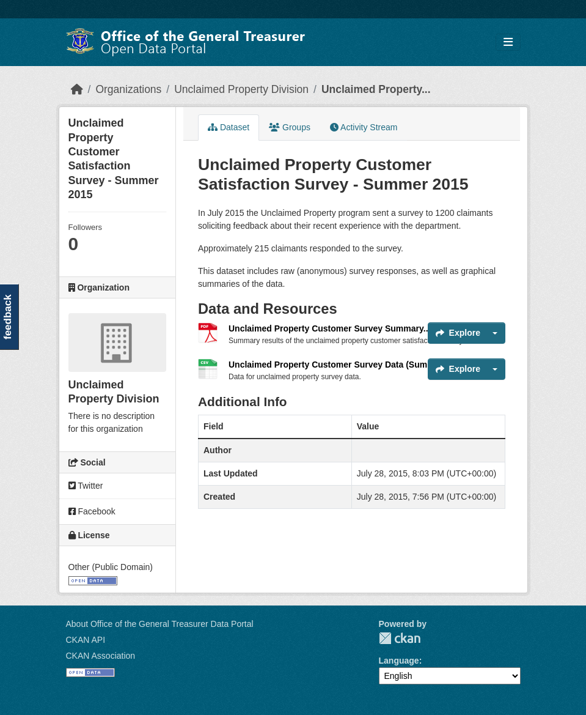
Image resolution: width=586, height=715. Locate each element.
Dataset (228, 127)
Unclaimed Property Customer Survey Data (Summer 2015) (348, 364)
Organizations (128, 89)
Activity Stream (363, 127)
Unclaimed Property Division (241, 89)
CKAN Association (101, 656)
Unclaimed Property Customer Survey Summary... (329, 328)
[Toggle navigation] (508, 42)
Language (399, 660)
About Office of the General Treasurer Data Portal (160, 624)
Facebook (91, 511)
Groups (289, 127)
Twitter (85, 486)
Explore (458, 333)
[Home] (77, 89)
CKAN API (86, 640)
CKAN (399, 638)
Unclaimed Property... (376, 89)
